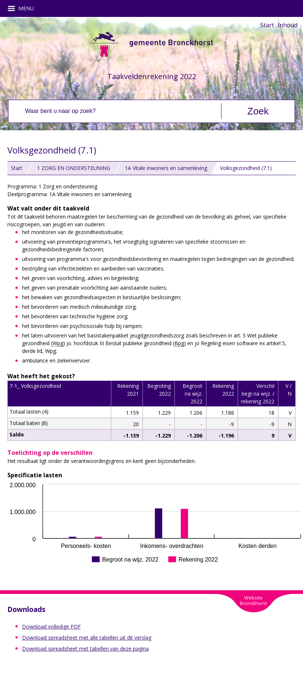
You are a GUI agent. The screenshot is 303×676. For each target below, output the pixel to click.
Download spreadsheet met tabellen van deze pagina (85, 648)
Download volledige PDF (51, 626)
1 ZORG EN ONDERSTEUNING (73, 167)
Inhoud (287, 25)
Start (267, 25)
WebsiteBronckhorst (253, 600)
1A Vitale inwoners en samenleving (166, 167)
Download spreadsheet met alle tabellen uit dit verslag (86, 637)
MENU (23, 8)
